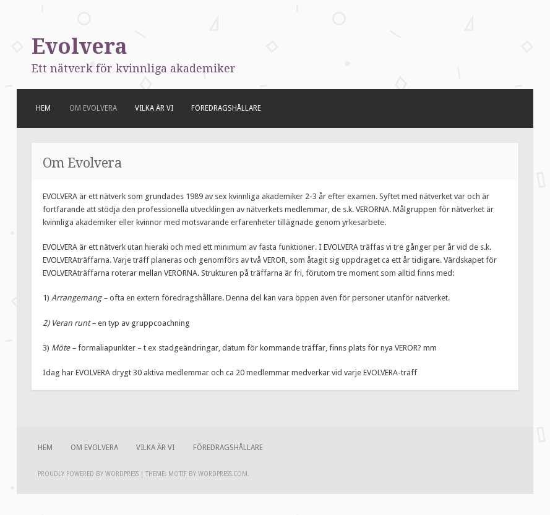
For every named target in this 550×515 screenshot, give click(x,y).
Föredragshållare (226, 108)
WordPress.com (222, 473)
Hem (43, 108)
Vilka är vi (154, 108)
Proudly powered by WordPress (88, 473)
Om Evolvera (93, 108)
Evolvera (79, 46)
